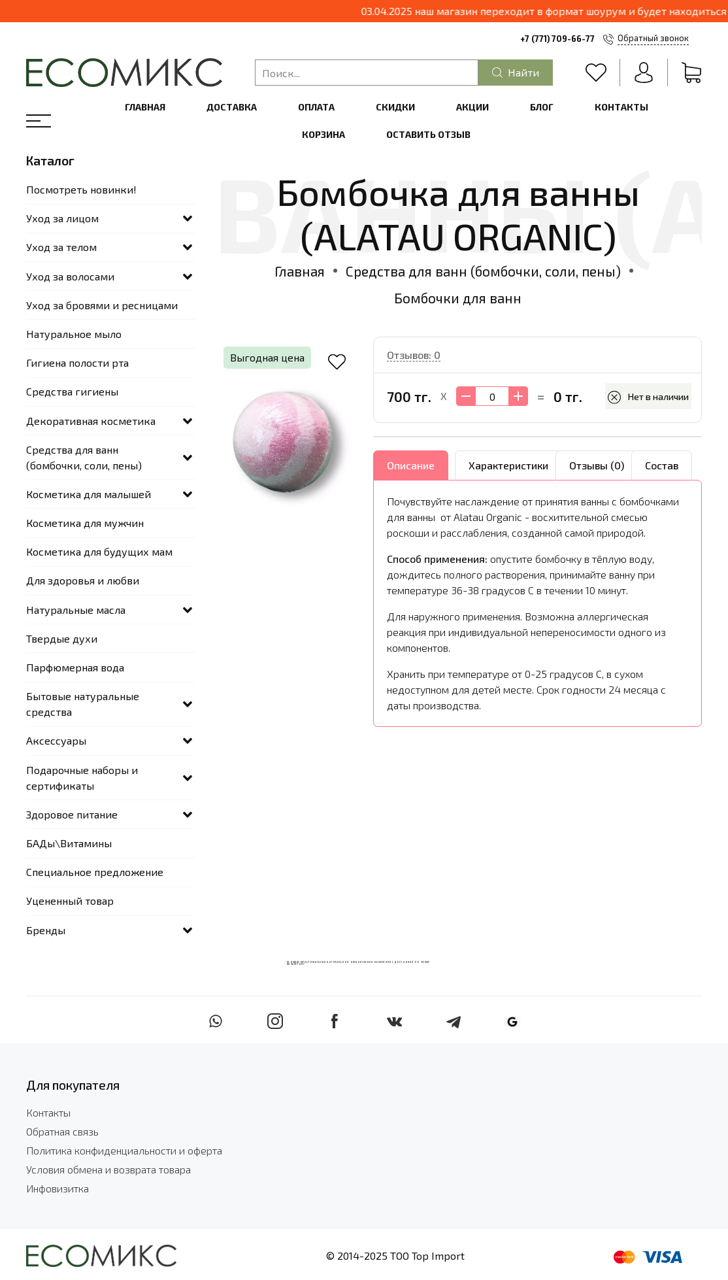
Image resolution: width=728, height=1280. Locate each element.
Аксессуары (56, 740)
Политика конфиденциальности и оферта (124, 1150)
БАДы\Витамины (69, 843)
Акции (472, 106)
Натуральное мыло (74, 334)
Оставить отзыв (428, 134)
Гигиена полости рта (77, 362)
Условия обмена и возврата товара (108, 1169)
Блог (542, 106)
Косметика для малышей (88, 494)
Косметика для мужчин (85, 522)
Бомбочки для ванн (457, 298)
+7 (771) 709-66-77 (557, 38)
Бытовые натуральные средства (82, 704)
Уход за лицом (62, 218)
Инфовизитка (57, 1188)
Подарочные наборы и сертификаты (82, 778)
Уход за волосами (70, 276)
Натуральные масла (75, 609)
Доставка (232, 106)
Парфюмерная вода (75, 667)
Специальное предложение (94, 872)
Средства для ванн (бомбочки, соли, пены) (483, 271)
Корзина (323, 134)
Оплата (316, 106)
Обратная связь (62, 1131)
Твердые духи (61, 638)
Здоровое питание (72, 814)
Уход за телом (61, 247)
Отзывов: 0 (413, 354)
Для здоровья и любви (82, 580)
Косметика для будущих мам (99, 551)
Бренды (45, 930)
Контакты (621, 106)
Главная (145, 106)
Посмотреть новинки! (81, 189)
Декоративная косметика (91, 420)
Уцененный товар (70, 900)
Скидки (395, 106)
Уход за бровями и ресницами (102, 305)
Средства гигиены (72, 391)
